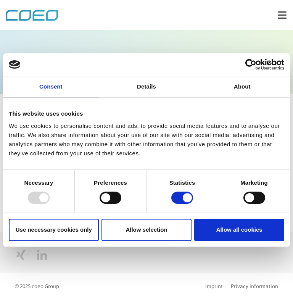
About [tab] (242, 86)
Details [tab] (146, 86)
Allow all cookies (239, 229)
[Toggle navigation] (282, 14)
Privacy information (254, 286)
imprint (214, 286)
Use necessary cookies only (54, 229)
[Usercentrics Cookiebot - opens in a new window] (250, 64)
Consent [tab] (51, 86)
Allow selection (146, 229)
